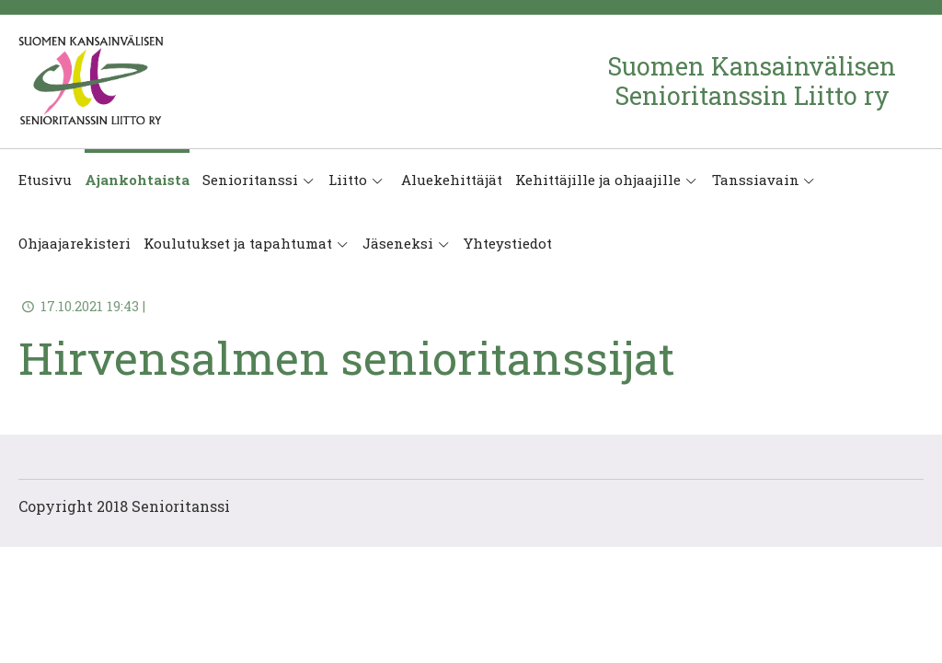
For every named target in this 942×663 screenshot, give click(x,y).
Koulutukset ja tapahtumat (238, 243)
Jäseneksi (397, 243)
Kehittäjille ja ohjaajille (598, 179)
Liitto (347, 179)
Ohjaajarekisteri (74, 243)
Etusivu (45, 179)
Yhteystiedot (508, 243)
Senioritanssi (250, 179)
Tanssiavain (755, 179)
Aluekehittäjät (449, 179)
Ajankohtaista (137, 179)
